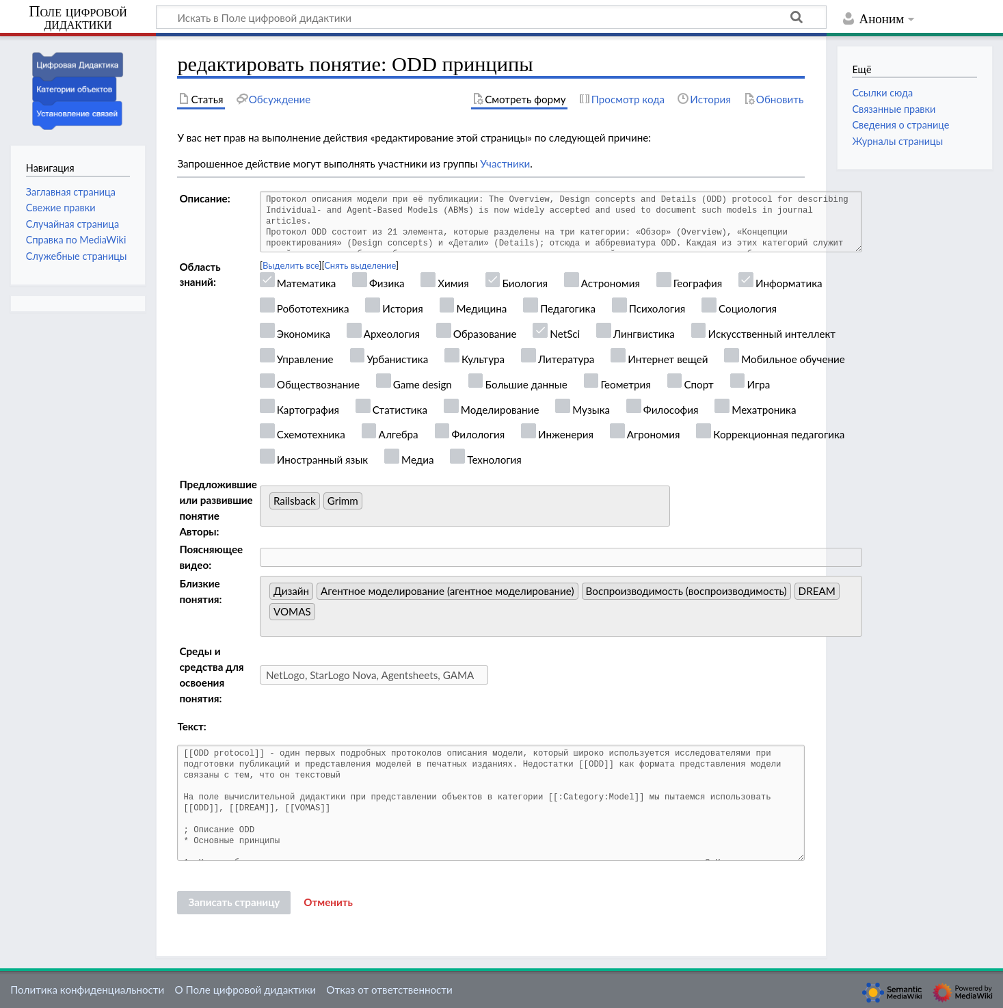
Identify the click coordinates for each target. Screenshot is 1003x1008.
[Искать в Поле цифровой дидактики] (491, 17)
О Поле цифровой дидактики (245, 989)
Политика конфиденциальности (87, 989)
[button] (328, 902)
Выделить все (291, 265)
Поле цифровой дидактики (78, 18)
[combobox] (465, 506)
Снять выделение (360, 265)
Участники (505, 163)
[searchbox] (369, 504)
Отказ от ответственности (389, 989)
